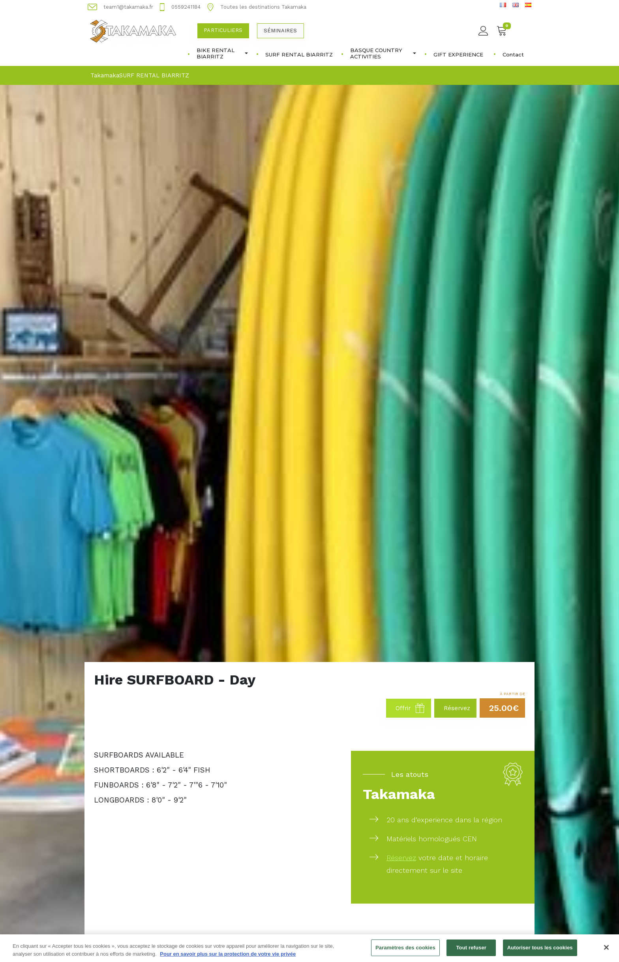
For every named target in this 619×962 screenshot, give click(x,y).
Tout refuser (471, 951)
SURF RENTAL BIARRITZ (299, 54)
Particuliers (223, 30)
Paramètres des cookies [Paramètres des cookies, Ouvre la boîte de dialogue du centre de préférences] (405, 951)
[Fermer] (606, 951)
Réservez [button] (457, 708)
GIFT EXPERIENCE (458, 54)
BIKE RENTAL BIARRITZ (222, 53)
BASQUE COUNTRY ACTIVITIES (383, 53)
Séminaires (280, 31)
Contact (513, 54)
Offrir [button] (410, 708)
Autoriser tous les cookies (540, 951)
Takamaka (104, 75)
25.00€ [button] (504, 708)
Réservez (401, 857)
